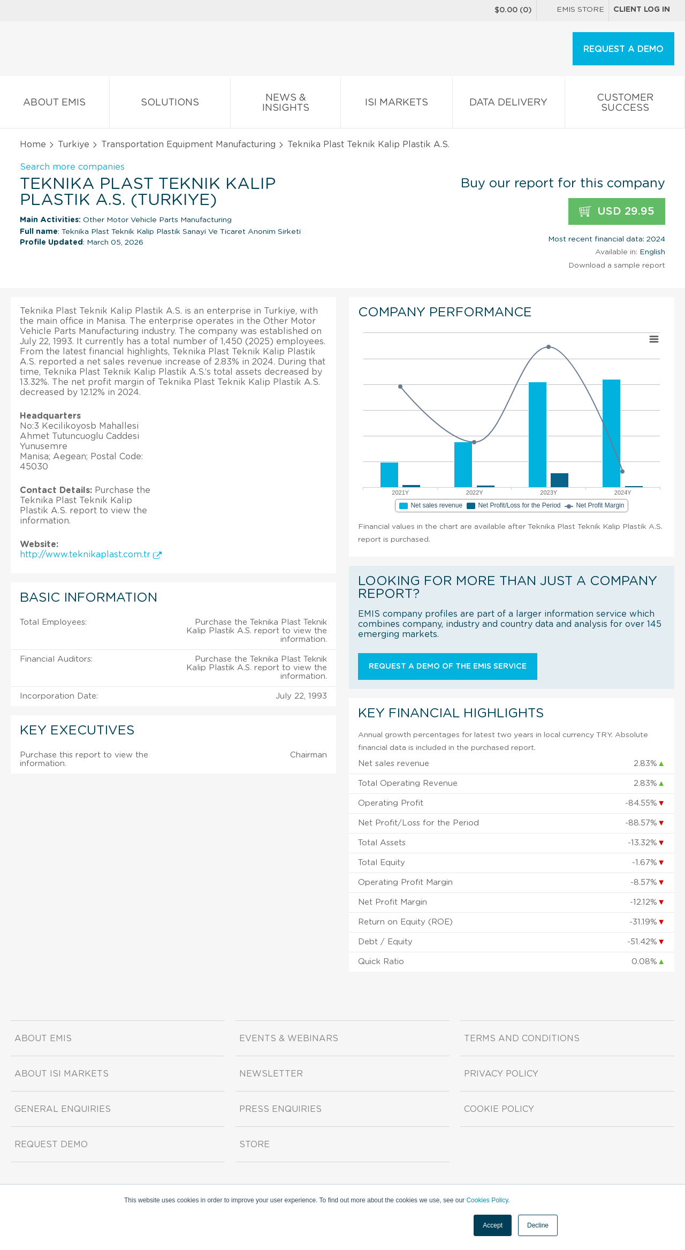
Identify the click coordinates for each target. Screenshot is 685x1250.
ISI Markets (397, 104)
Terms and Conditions (522, 1038)
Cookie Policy (499, 1109)
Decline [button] (538, 1225)
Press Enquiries (280, 1109)
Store (254, 1144)
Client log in (641, 9)
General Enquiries (62, 1109)
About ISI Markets (61, 1074)
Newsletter (271, 1074)
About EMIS (54, 104)
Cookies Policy (487, 1200)
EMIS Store (572, 11)
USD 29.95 (616, 211)
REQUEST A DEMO (623, 49)
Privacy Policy (501, 1074)
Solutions (170, 104)
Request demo (51, 1144)
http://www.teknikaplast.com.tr (91, 554)
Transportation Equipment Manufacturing (188, 144)
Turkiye (73, 144)
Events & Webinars (288, 1038)
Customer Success (625, 105)
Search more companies (72, 167)
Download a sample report (616, 265)
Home (33, 144)
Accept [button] (493, 1225)
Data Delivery (508, 104)
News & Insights (285, 105)
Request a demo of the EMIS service (448, 666)
